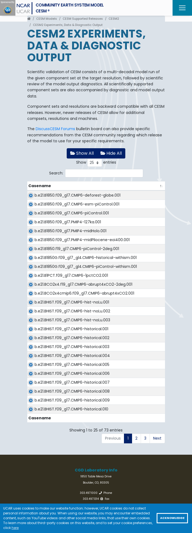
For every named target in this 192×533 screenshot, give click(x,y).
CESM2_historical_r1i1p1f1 (127, 413)
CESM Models (46, 18)
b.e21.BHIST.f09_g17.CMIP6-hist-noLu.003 (60, 401)
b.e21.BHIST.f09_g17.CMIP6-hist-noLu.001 (60, 371)
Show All (82, 153)
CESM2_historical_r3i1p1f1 (128, 443)
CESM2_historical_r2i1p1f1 (128, 428)
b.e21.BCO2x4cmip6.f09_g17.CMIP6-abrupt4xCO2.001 (65, 356)
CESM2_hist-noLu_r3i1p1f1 (128, 398)
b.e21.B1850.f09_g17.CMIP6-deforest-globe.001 (56, 198)
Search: (96, 173)
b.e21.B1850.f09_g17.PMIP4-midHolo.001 (56, 252)
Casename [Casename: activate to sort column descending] (39, 185)
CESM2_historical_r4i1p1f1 (128, 458)
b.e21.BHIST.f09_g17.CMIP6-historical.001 (56, 416)
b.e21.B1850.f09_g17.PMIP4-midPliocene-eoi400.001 (56, 267)
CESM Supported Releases (83, 18)
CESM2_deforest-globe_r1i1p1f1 (133, 195)
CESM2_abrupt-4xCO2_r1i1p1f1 (133, 353)
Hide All (111, 153)
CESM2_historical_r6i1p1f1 (128, 488)
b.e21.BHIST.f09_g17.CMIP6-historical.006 (56, 491)
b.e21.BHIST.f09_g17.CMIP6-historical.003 (56, 446)
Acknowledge (172, 518)
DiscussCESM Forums (55, 128)
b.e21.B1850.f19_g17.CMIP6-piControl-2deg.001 (55, 282)
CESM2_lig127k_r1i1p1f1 (124, 240)
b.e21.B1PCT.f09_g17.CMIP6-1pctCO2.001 (56, 326)
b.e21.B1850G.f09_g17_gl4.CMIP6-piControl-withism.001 (62, 312)
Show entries (96, 162)
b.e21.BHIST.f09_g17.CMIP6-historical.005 (56, 476)
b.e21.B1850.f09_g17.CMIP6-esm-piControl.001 (61, 213)
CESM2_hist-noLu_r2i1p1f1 (128, 383)
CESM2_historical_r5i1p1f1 (128, 473)
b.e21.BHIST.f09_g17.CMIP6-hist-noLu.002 (60, 386)
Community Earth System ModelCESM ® (69, 8)
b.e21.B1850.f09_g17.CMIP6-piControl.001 (56, 228)
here (15, 527)
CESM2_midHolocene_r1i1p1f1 (131, 249)
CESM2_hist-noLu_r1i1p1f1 (128, 368)
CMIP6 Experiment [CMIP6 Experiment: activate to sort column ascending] (123, 185)
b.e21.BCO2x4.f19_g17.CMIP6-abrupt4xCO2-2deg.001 (58, 342)
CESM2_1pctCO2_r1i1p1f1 (127, 323)
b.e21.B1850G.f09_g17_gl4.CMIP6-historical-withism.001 (62, 296)
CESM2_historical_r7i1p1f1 (128, 503)
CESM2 (114, 18)
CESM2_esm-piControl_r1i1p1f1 (133, 210)
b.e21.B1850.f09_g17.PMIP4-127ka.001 (68, 240)
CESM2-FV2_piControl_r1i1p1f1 (132, 279)
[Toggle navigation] (182, 8)
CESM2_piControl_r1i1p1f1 (127, 225)
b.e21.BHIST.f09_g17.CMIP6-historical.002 (56, 431)
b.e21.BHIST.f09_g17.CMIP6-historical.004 (56, 461)
